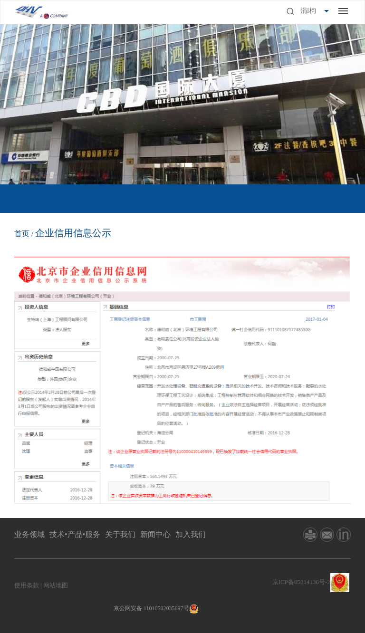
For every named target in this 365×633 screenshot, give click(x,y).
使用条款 (26, 585)
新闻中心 (155, 534)
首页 (21, 234)
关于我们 (120, 534)
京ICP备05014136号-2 (301, 581)
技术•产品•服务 (74, 534)
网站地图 (55, 585)
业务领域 (29, 534)
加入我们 (190, 534)
